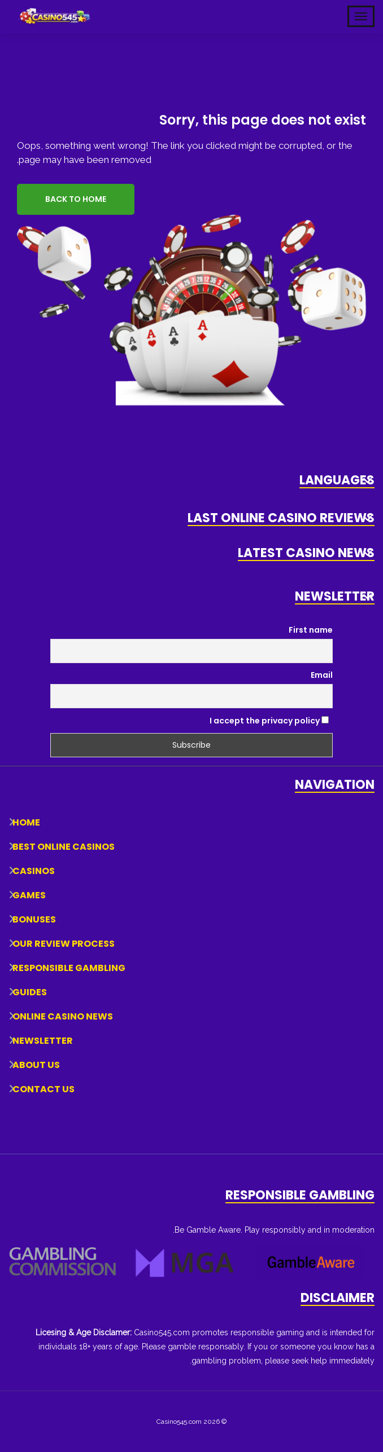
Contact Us (43, 1089)
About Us (36, 1064)
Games (29, 895)
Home (26, 822)
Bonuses (34, 919)
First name (311, 629)
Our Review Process (63, 943)
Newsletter (42, 1040)
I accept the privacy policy (269, 720)
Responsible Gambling (68, 967)
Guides (29, 992)
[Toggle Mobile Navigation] (361, 16)
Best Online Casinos (63, 846)
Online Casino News (62, 1016)
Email (322, 675)
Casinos (33, 870)
